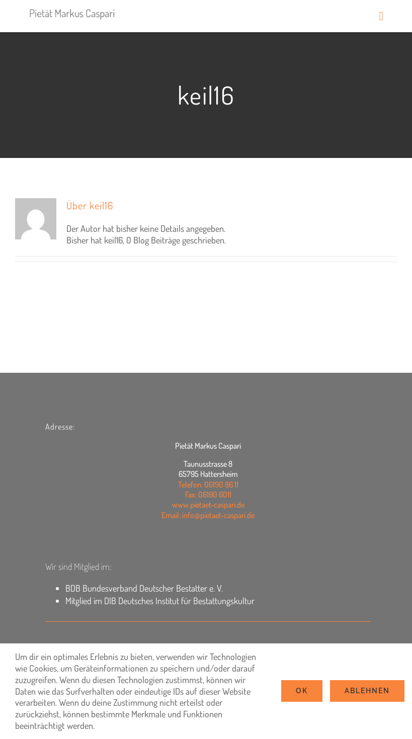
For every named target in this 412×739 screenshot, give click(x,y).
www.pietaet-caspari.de (208, 505)
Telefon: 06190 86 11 (208, 484)
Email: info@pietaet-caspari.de (208, 515)
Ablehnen (367, 691)
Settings (115, 725)
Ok (302, 691)
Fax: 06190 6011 (208, 494)
